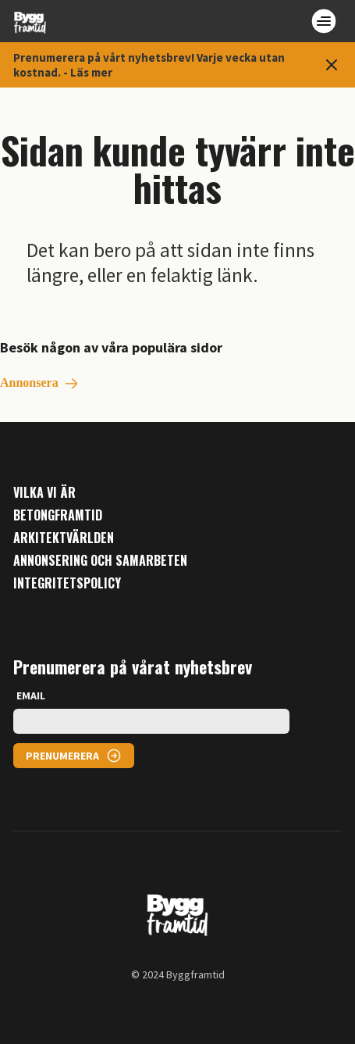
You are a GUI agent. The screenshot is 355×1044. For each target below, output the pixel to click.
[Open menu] (324, 21)
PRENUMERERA (62, 756)
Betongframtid (57, 515)
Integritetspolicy (67, 583)
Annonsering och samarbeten (100, 560)
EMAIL (30, 695)
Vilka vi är (44, 492)
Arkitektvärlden (63, 538)
